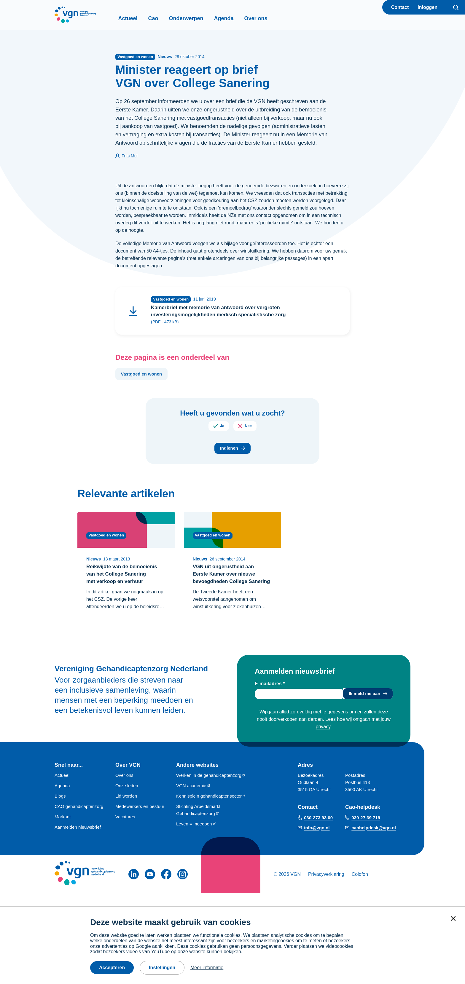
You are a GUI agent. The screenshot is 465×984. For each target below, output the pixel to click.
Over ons (266, 18)
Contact (400, 7)
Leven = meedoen (196, 837)
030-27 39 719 (365, 830)
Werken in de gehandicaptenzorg (211, 788)
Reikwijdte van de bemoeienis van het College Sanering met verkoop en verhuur (124, 578)
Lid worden (126, 809)
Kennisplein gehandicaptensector (211, 809)
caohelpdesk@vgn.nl (373, 840)
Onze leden (126, 798)
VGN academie (193, 798)
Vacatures (125, 830)
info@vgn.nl (316, 840)
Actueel (138, 18)
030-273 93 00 (318, 830)
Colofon (360, 887)
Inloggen (427, 7)
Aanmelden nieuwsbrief (78, 840)
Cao (163, 18)
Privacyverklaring (326, 887)
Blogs (60, 809)
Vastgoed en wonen (143, 376)
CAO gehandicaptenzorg (79, 819)
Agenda (234, 18)
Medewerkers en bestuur (139, 819)
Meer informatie (206, 967)
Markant (63, 830)
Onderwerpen (196, 18)
